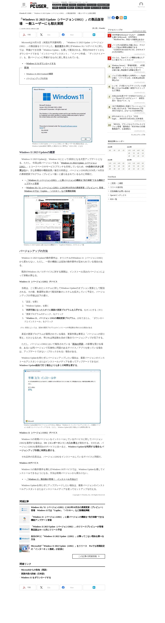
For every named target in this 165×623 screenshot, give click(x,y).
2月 (119, 150)
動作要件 (59, 46)
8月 (129, 153)
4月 (110, 150)
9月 (143, 150)
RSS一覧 (113, 199)
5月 (143, 153)
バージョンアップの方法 (37, 78)
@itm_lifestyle (117, 17)
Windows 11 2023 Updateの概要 (39, 74)
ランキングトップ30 (138, 135)
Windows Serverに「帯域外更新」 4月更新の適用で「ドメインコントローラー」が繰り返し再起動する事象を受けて (128, 67)
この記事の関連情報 (87, 556)
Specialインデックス (118, 195)
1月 (123, 150)
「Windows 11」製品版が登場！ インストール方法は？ (52, 479)
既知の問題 (77, 344)
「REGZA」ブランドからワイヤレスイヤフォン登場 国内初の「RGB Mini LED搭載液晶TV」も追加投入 (128, 126)
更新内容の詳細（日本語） (33, 574)
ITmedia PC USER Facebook (113, 17)
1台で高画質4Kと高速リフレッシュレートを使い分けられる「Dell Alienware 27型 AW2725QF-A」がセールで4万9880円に (129, 108)
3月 (114, 150)
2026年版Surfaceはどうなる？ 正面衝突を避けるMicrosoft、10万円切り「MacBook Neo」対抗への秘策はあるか (128, 37)
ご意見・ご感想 (116, 183)
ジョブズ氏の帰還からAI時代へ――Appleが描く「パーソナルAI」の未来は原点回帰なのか (128, 78)
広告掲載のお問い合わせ (120, 191)
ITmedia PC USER (25, 13)
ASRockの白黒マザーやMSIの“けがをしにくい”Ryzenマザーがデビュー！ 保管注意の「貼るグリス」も (129, 98)
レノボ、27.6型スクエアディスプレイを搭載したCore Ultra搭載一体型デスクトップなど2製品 (129, 88)
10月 (138, 150)
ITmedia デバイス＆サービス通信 (109, 17)
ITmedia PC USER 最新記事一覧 (121, 17)
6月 (138, 153)
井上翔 (95, 28)
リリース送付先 (116, 187)
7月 (134, 153)
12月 (129, 150)
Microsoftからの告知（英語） (34, 570)
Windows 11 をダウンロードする (41, 63)
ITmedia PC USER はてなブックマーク (125, 17)
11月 (134, 150)
